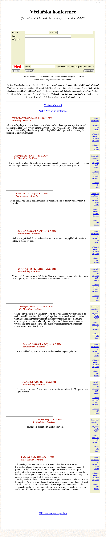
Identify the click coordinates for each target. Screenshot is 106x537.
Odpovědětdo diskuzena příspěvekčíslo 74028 (95, 355)
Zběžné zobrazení (53, 110)
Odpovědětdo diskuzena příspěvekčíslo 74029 (95, 468)
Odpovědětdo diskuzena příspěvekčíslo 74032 (95, 430)
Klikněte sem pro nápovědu (53, 518)
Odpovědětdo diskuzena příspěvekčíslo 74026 (95, 279)
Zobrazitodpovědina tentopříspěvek (95, 142)
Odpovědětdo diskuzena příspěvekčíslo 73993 (95, 166)
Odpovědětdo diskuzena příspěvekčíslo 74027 (95, 317)
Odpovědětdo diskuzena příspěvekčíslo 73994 (95, 204)
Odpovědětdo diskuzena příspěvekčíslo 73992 (95, 129)
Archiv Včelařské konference (53, 116)
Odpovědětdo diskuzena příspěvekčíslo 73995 (95, 242)
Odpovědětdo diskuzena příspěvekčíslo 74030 (95, 392)
